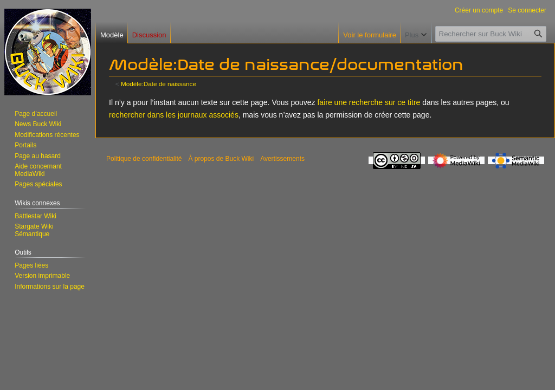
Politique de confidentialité (144, 158)
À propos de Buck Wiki (221, 158)
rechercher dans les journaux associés (173, 114)
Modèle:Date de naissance (158, 83)
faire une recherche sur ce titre (368, 102)
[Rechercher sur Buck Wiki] (490, 34)
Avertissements (282, 158)
